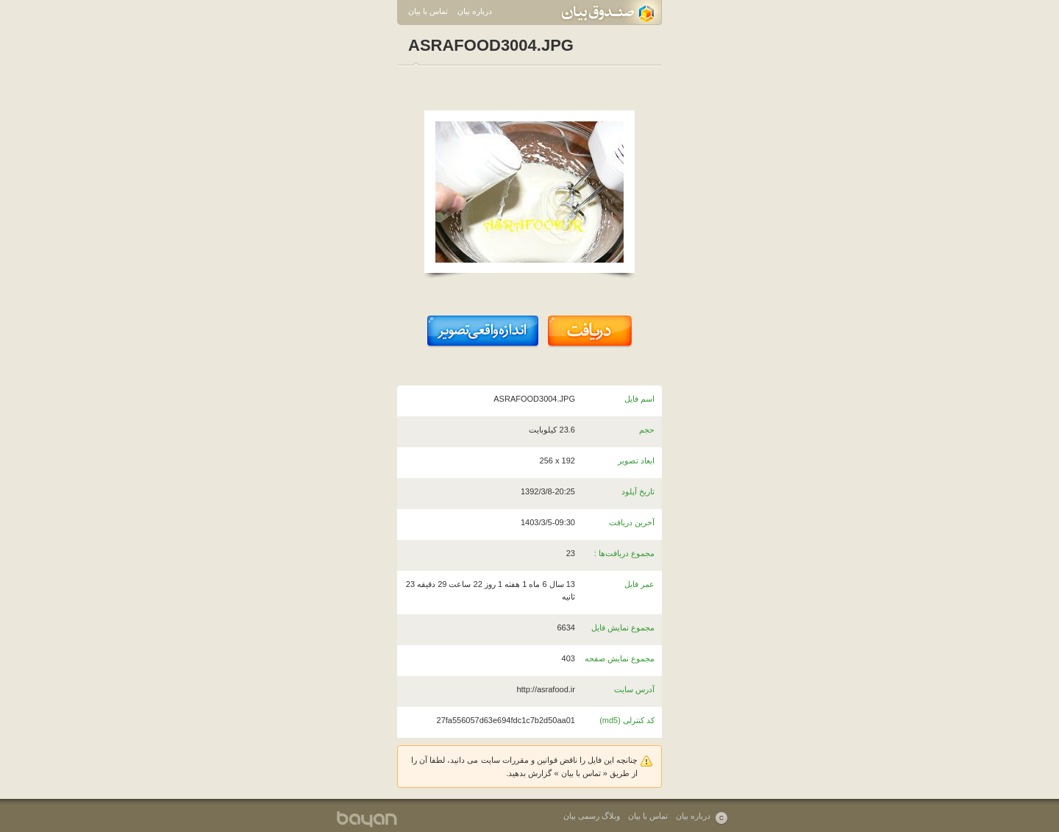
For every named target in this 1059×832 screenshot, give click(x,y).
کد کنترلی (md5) (627, 720)
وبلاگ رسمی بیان (591, 815)
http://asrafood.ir (545, 689)
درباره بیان (474, 11)
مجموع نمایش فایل (623, 627)
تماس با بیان (428, 11)
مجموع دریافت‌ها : (624, 553)
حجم (647, 429)
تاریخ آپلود (638, 491)
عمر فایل (639, 584)
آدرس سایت (634, 689)
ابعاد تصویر (636, 460)
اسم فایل (639, 398)
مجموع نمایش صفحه (620, 658)
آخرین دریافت (632, 522)
